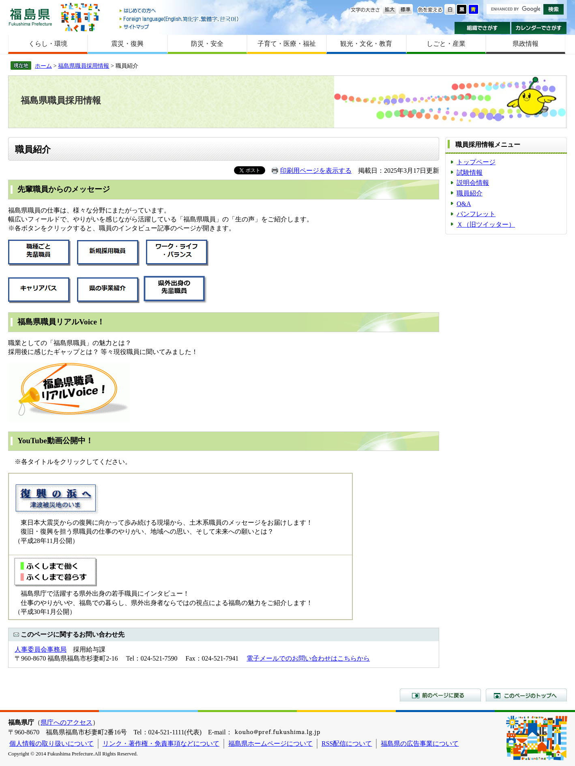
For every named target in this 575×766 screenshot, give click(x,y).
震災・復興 (127, 43)
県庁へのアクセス (66, 722)
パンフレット (476, 213)
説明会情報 (473, 182)
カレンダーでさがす (539, 28)
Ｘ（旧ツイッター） (486, 224)
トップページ (476, 162)
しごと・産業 (446, 43)
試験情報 (470, 172)
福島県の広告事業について (420, 743)
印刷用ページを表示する (316, 170)
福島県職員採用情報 (83, 65)
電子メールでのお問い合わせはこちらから (308, 658)
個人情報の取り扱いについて (51, 743)
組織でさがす (482, 28)
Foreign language (179, 19)
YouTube (32, 440)
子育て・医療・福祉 (286, 43)
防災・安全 (207, 43)
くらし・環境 (47, 43)
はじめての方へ (179, 11)
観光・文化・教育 (366, 43)
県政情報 (526, 43)
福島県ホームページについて (270, 743)
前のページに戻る (440, 695)
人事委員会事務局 (41, 649)
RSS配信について (347, 743)
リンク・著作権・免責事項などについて (161, 743)
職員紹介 (470, 193)
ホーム (43, 65)
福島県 (30, 16)
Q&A (464, 203)
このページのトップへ (526, 695)
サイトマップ (179, 26)
